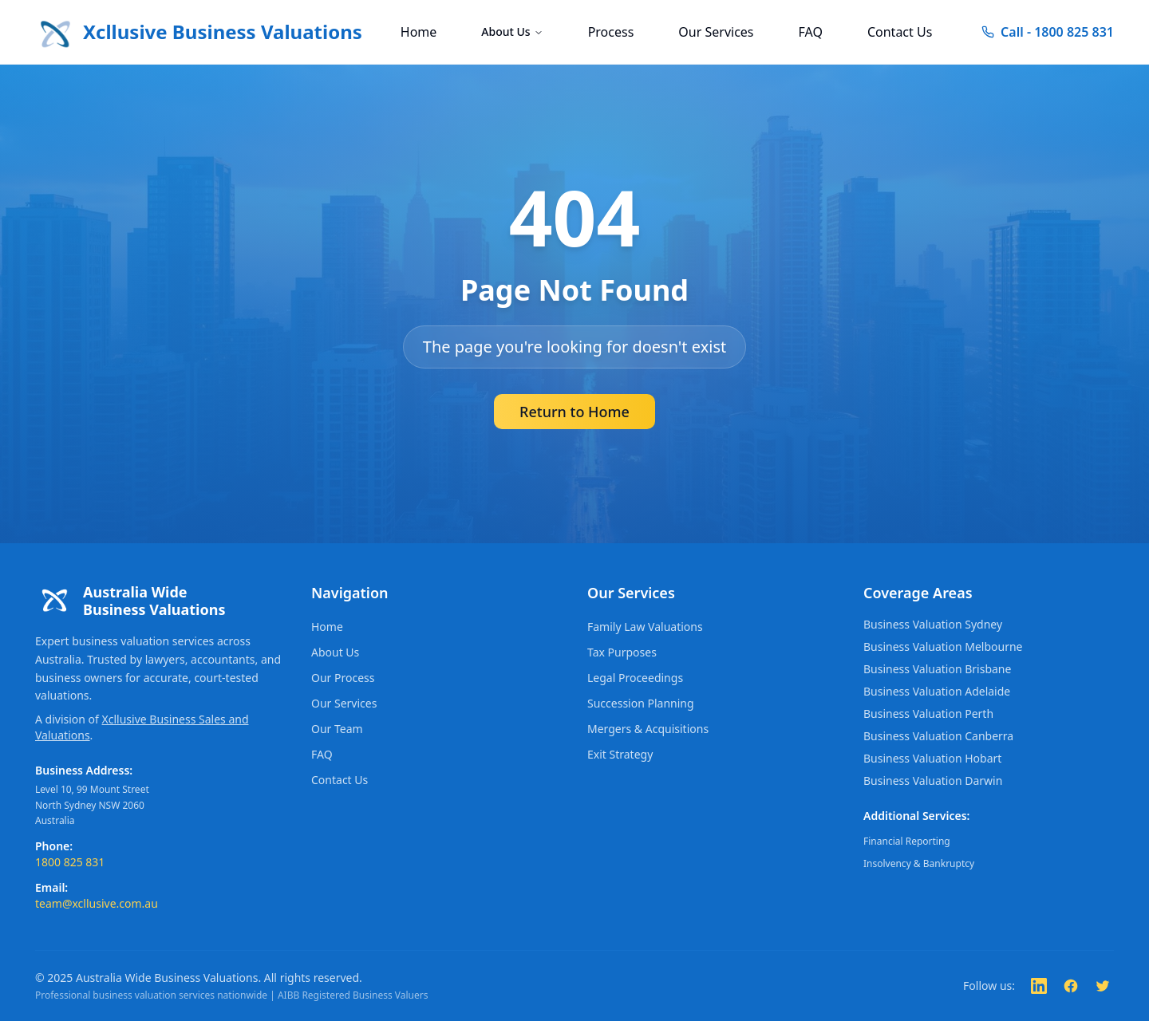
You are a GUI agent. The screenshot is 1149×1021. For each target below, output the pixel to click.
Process (611, 32)
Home (419, 32)
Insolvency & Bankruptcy (918, 863)
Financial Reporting (906, 841)
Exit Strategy (620, 754)
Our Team (337, 728)
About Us (512, 31)
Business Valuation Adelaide (936, 691)
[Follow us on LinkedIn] (1039, 986)
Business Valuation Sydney (932, 624)
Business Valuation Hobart (932, 758)
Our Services (715, 32)
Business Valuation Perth (928, 713)
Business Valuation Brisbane (937, 668)
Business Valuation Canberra (938, 735)
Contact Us (899, 32)
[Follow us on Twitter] (1103, 986)
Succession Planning (640, 703)
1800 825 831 (70, 861)
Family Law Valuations (645, 626)
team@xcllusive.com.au (96, 903)
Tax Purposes (622, 652)
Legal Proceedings (635, 677)
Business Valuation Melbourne (942, 646)
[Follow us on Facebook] (1071, 986)
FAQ (811, 32)
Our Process (342, 677)
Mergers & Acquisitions (648, 728)
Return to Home (574, 411)
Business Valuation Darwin (932, 780)
